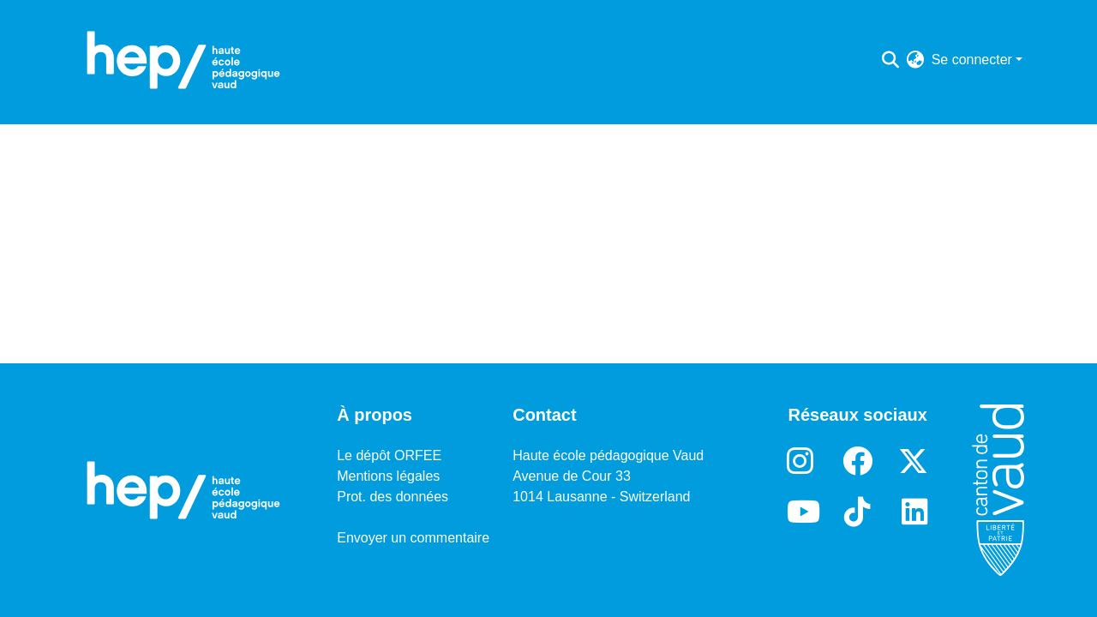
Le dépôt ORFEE (389, 455)
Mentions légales (388, 476)
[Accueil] (183, 60)
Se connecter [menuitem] (972, 59)
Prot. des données (392, 496)
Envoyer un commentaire (413, 537)
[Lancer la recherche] (891, 60)
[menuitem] (915, 60)
